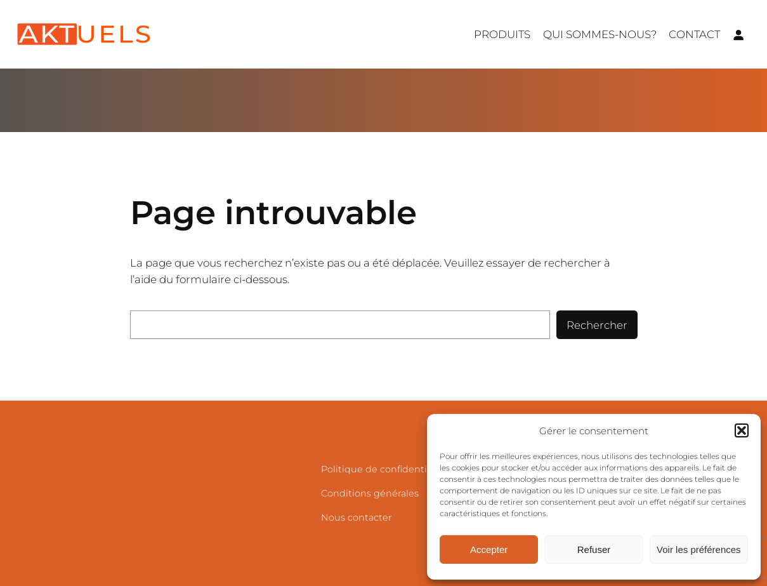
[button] (741, 430)
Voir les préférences (699, 549)
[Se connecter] (738, 34)
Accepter (489, 549)
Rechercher (597, 325)
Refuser (594, 549)
